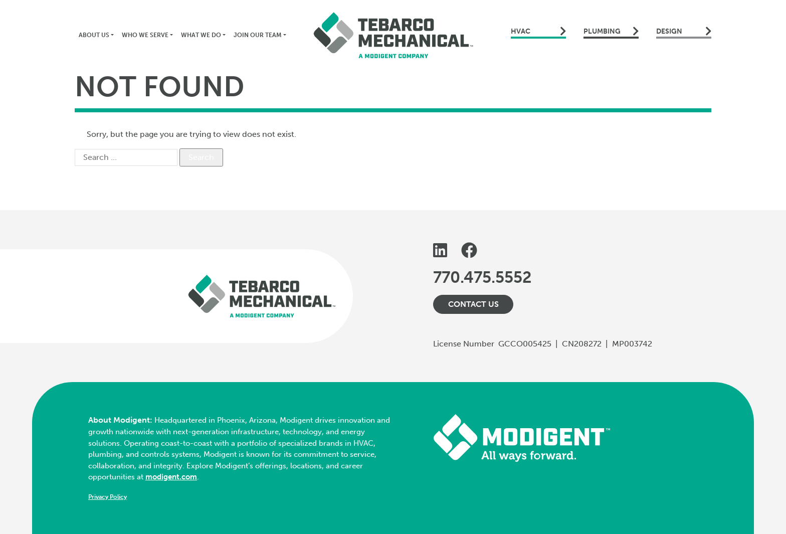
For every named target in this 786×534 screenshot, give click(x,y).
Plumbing (611, 31)
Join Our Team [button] (258, 35)
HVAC (538, 31)
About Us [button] (94, 35)
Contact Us (473, 304)
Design (683, 31)
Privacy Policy (107, 496)
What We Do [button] (201, 35)
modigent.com (171, 476)
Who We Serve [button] (145, 35)
